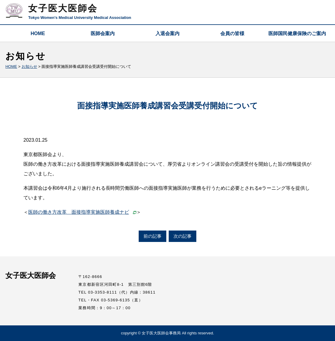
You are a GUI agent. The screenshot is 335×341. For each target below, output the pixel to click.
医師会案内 (103, 33)
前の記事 (152, 236)
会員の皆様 (232, 33)
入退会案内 (167, 33)
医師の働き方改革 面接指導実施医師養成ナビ (78, 212)
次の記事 (183, 236)
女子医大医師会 (63, 8)
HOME (38, 33)
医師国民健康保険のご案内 (297, 33)
